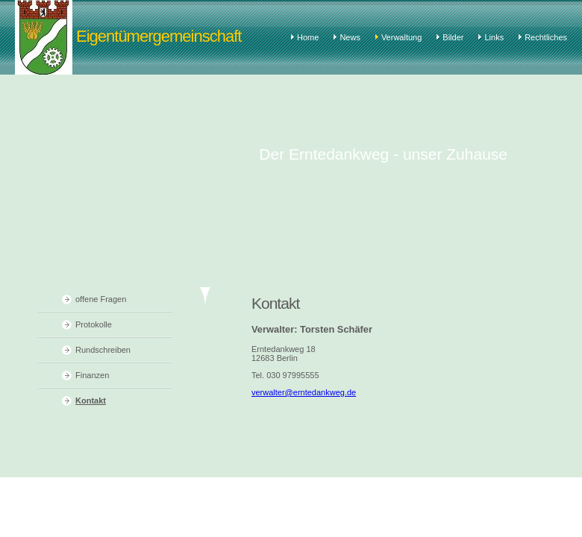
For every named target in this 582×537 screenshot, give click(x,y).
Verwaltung (401, 37)
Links (494, 37)
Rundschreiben (103, 349)
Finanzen (92, 375)
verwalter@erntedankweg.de (303, 392)
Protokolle (93, 324)
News (350, 37)
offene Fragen (100, 299)
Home (308, 37)
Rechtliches (546, 37)
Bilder (452, 37)
